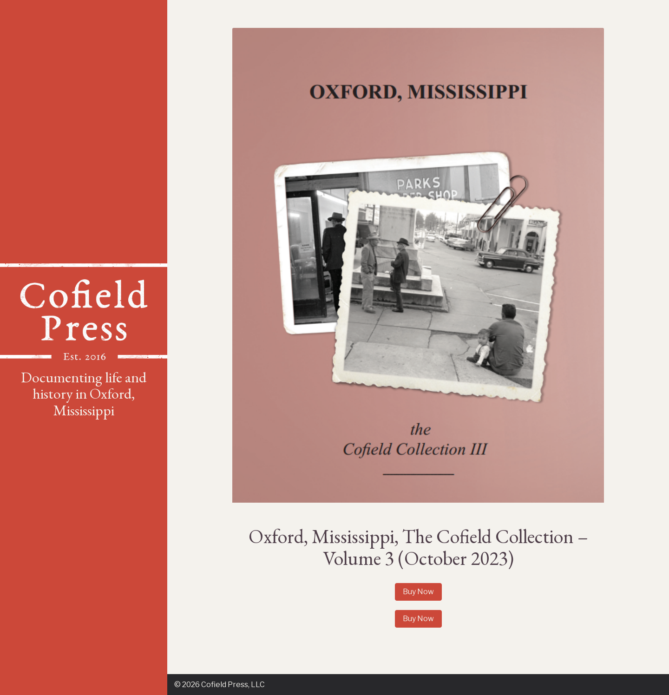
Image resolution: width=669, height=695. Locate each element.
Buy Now (418, 591)
